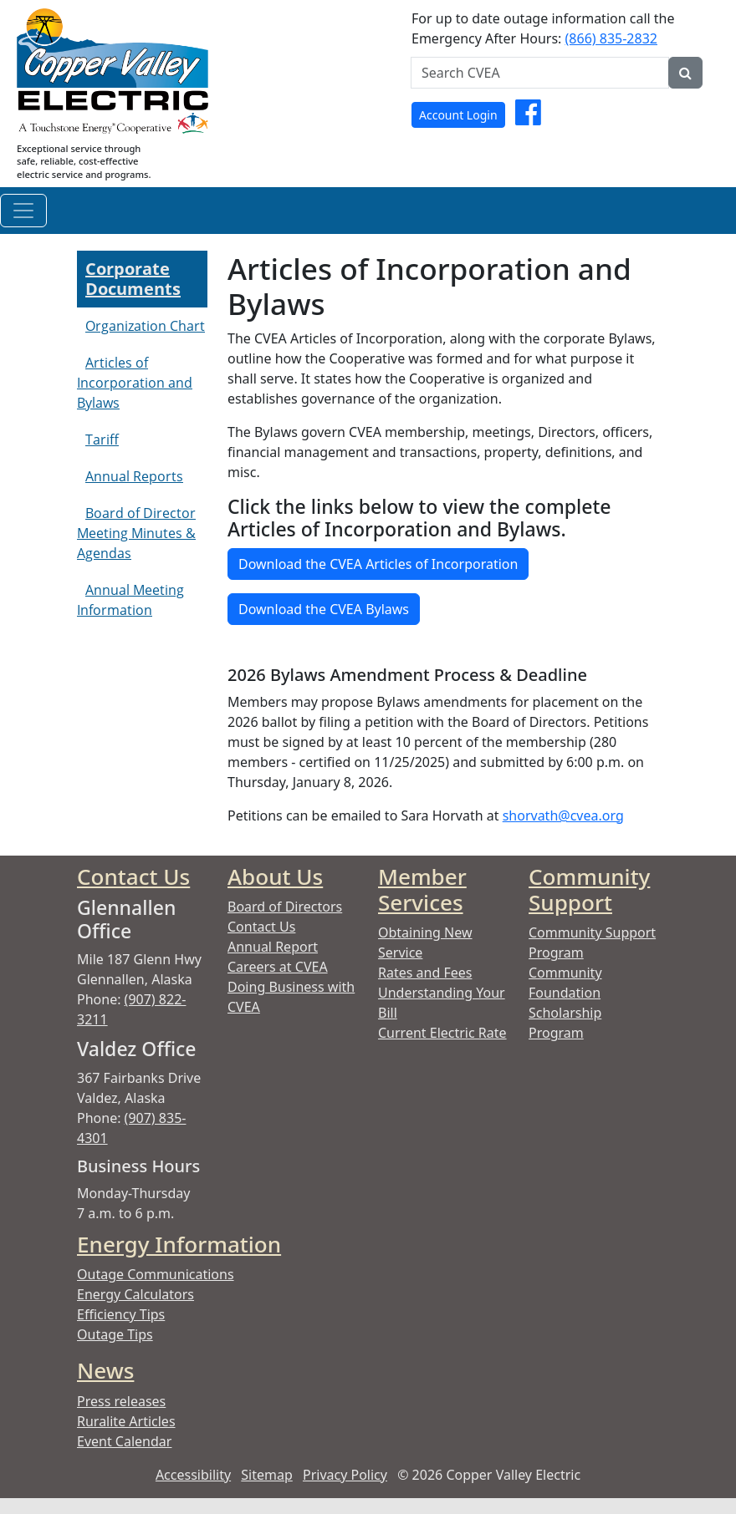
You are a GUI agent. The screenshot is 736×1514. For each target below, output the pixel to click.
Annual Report (272, 946)
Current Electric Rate (442, 1033)
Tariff (102, 439)
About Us (275, 876)
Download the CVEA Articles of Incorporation (378, 564)
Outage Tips (115, 1334)
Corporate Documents (133, 278)
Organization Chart (145, 326)
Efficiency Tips (121, 1314)
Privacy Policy (345, 1475)
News (105, 1370)
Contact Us (133, 876)
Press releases (121, 1401)
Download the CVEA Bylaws (323, 609)
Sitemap (267, 1475)
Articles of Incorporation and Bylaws (134, 382)
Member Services (422, 889)
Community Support (589, 889)
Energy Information (179, 1244)
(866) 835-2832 (611, 38)
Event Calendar (124, 1441)
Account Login (458, 115)
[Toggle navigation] (23, 210)
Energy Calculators (135, 1294)
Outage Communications (155, 1274)
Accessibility (193, 1475)
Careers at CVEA (277, 967)
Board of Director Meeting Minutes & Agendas (136, 533)
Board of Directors (284, 906)
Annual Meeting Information (130, 600)
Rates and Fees (425, 972)
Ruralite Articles (126, 1421)
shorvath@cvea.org (563, 815)
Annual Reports (134, 476)
